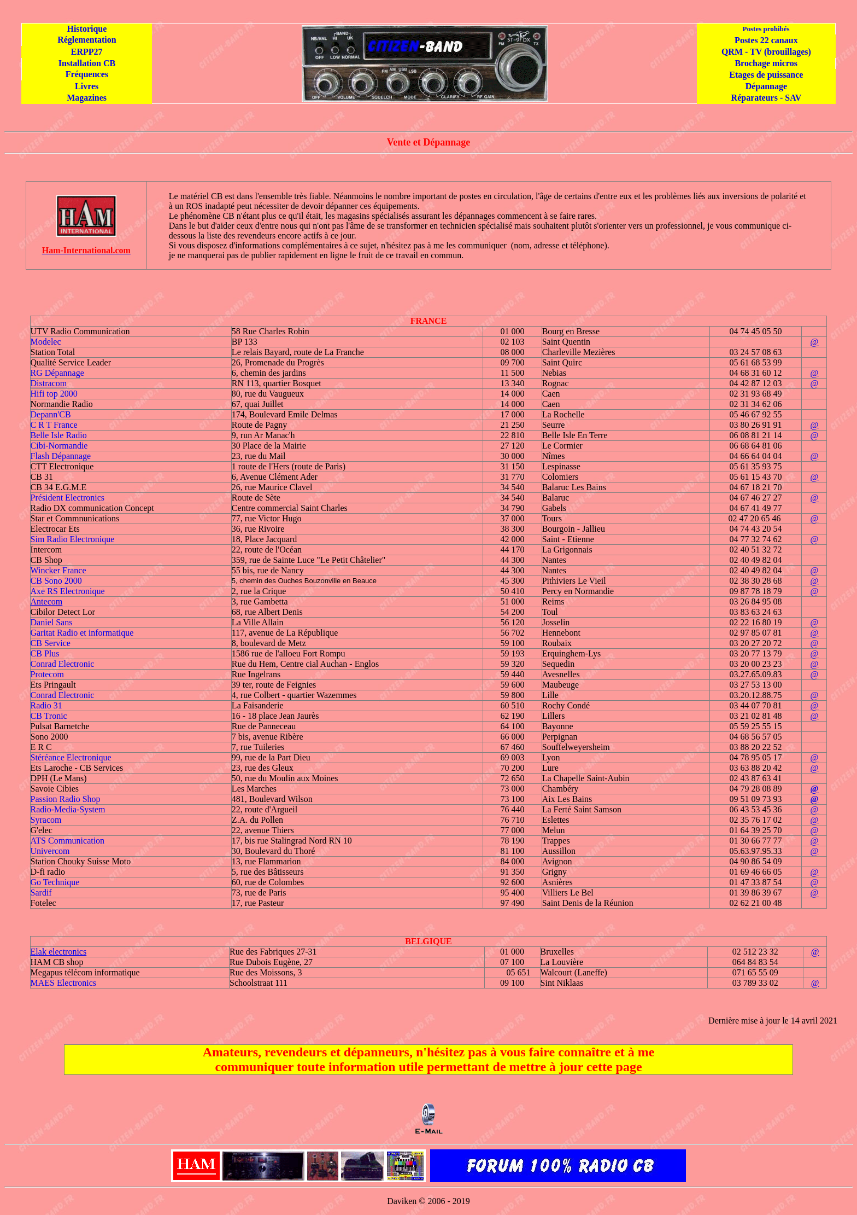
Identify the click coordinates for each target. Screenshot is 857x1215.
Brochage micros (766, 63)
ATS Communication (68, 840)
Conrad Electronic (63, 663)
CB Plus (45, 653)
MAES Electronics (63, 982)
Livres (86, 86)
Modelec (46, 341)
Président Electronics (68, 497)
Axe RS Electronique (68, 591)
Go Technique (55, 882)
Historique (87, 28)
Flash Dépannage (61, 456)
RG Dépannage (57, 372)
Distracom (49, 383)
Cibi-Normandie (59, 445)
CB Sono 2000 (56, 580)
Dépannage (766, 86)
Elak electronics (59, 951)
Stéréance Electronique (71, 757)
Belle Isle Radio (59, 435)
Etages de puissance (766, 74)
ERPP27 (87, 51)
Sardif (41, 892)
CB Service (51, 643)
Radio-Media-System (68, 809)
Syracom (46, 819)
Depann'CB (51, 414)
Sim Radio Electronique (73, 539)
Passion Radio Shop (66, 799)
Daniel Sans (52, 622)
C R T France (54, 424)
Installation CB (86, 63)
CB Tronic (49, 715)
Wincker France (58, 570)
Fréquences (87, 74)
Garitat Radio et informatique (82, 632)
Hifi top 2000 (54, 393)
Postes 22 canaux (766, 40)
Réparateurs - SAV (766, 97)
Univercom (50, 851)
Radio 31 (46, 705)
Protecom (47, 674)
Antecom (47, 601)
